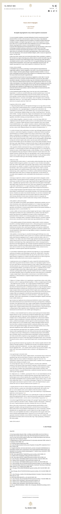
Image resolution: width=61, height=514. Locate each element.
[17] (14, 350)
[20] (25, 393)
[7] (24, 185)
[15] (21, 297)
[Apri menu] (56, 6)
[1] (15, 93)
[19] (39, 383)
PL (35, 16)
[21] (46, 397)
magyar (52, 9)
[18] (49, 377)
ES (26, 16)
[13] (37, 267)
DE (21, 16)
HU (30, 16)
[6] (13, 175)
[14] (26, 286)
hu (5, 9)
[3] (46, 127)
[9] (12, 194)
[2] (15, 122)
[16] (40, 309)
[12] (40, 258)
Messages (9, 9)
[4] (50, 150)
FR (28, 16)
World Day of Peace (18, 9)
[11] (20, 231)
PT (37, 16)
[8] (48, 187)
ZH (39, 16)
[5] (26, 161)
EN (23, 16)
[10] (29, 208)
